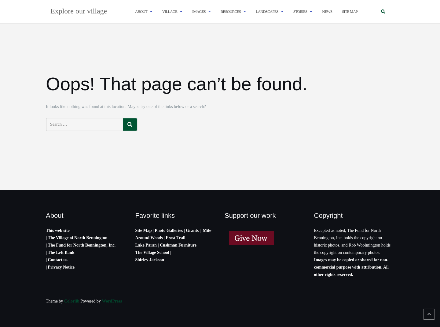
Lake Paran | (147, 245)
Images (199, 11)
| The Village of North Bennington (77, 238)
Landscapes (267, 11)
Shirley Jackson (149, 260)
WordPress (112, 301)
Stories (300, 11)
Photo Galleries (169, 230)
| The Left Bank (60, 252)
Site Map (143, 230)
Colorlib (71, 301)
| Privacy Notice (60, 267)
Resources (231, 11)
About (141, 11)
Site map (350, 11)
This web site (58, 230)
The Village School (152, 252)
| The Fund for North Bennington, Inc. (81, 245)
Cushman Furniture (178, 245)
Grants (192, 230)
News (327, 11)
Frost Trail (175, 238)
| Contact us (57, 260)
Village (169, 11)
